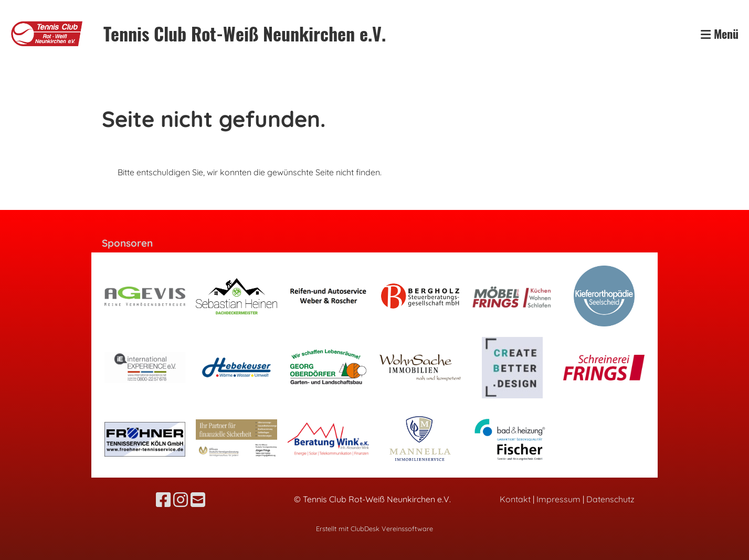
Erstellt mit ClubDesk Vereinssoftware (374, 528)
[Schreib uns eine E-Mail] (198, 499)
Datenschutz (610, 499)
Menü (720, 34)
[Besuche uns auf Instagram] (180, 499)
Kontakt (515, 499)
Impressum (558, 499)
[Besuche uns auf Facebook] (163, 499)
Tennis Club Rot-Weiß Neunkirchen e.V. (244, 33)
